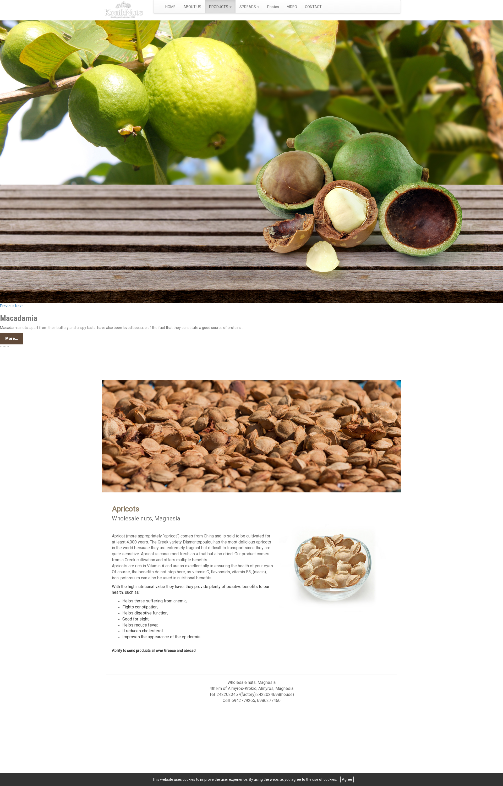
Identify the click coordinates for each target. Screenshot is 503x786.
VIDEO (292, 7)
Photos (273, 7)
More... (11, 338)
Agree (347, 779)
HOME (170, 7)
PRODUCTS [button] (220, 7)
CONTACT (313, 7)
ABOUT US (192, 7)
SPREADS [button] (249, 7)
